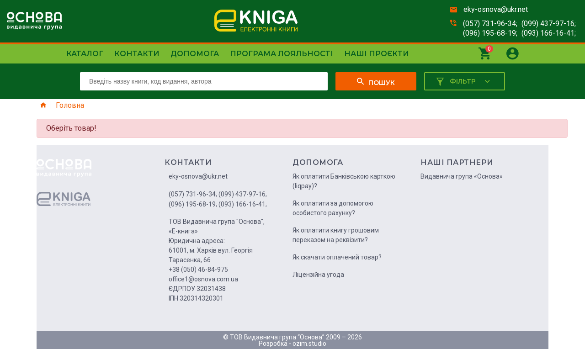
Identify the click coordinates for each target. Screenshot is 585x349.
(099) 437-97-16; (548, 23)
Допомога (194, 53)
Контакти (137, 53)
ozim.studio (309, 343)
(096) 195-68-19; (490, 33)
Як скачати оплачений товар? (337, 257)
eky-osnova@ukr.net (495, 9)
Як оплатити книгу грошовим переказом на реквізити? (335, 235)
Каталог (84, 53)
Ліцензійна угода (318, 274)
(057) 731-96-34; (490, 23)
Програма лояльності (281, 53)
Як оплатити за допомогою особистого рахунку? (332, 208)
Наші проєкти (376, 53)
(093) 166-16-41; (548, 33)
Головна (70, 105)
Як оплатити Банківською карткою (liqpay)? (343, 181)
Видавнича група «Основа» (461, 176)
